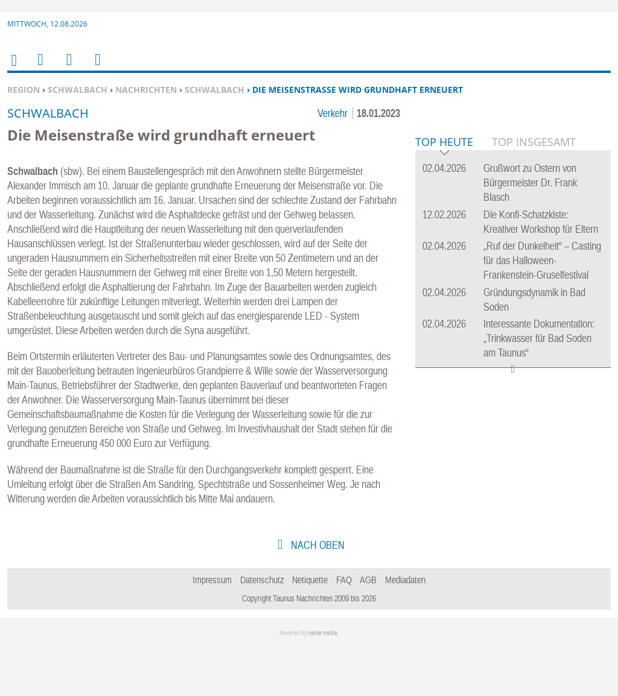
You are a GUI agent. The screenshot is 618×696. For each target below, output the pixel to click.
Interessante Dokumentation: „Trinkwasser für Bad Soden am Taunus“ (538, 522)
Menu (40, 67)
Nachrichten (146, 89)
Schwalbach (77, 89)
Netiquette (310, 628)
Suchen (67, 67)
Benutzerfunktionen (97, 67)
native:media (322, 682)
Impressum (212, 628)
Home (13, 68)
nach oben (316, 593)
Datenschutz (262, 628)
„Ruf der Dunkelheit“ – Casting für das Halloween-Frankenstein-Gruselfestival (542, 445)
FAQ (344, 628)
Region (23, 89)
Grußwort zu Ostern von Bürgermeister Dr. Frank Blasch (530, 367)
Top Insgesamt (534, 326)
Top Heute (444, 327)
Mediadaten (405, 628)
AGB (368, 628)
